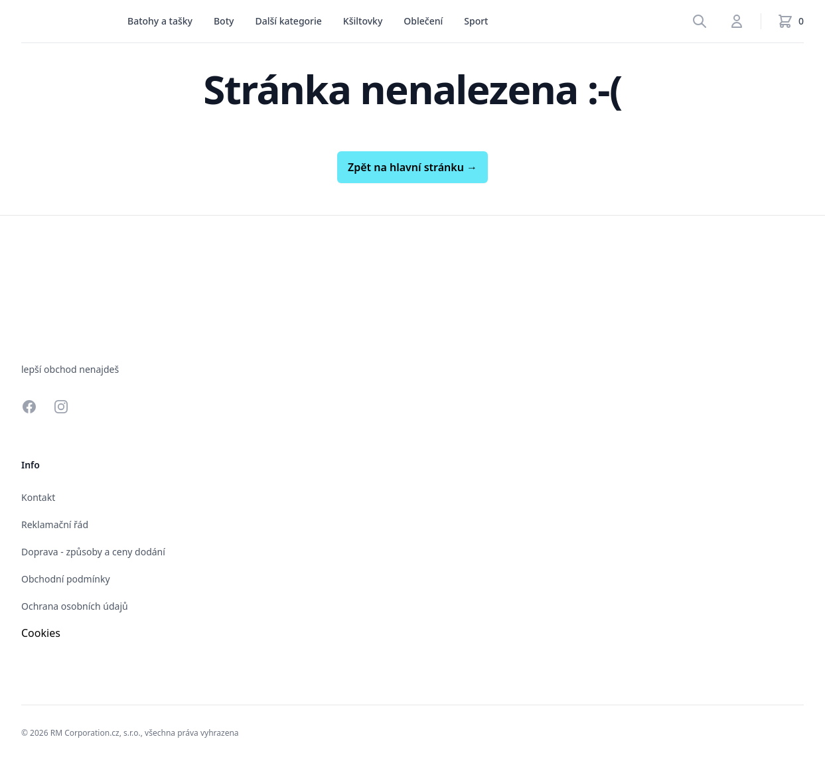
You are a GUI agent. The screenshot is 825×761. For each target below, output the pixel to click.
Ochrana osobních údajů (74, 606)
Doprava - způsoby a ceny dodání (93, 551)
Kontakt (38, 497)
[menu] (159, 21)
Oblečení (423, 21)
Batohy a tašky (159, 21)
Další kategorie (288, 21)
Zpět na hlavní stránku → (412, 167)
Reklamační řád (54, 524)
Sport (476, 21)
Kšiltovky (362, 21)
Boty (224, 21)
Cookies (40, 633)
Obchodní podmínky (65, 579)
